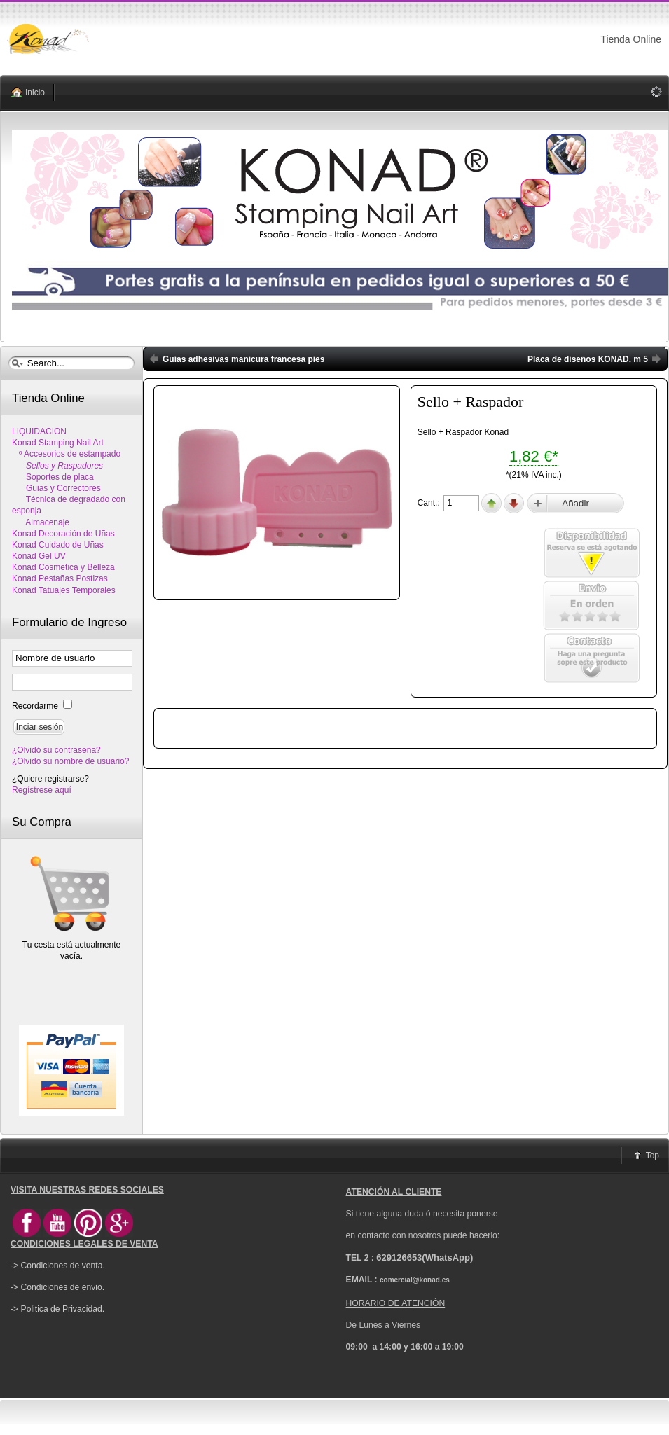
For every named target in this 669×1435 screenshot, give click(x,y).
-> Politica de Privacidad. (57, 1309)
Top (652, 1155)
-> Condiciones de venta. (58, 1265)
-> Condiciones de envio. (57, 1287)
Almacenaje (40, 522)
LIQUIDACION (39, 431)
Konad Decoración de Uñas (63, 534)
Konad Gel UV (39, 556)
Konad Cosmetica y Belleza (63, 567)
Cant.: (430, 503)
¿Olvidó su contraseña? (56, 750)
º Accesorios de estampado (66, 454)
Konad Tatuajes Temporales (64, 590)
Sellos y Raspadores (57, 466)
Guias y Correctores (56, 488)
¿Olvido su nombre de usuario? (70, 761)
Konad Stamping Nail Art (58, 443)
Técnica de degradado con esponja (68, 504)
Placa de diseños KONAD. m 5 (587, 359)
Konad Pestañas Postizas (60, 578)
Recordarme (36, 706)
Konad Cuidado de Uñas (58, 545)
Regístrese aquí (41, 790)
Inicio (35, 92)
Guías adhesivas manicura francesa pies (243, 359)
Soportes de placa (53, 477)
